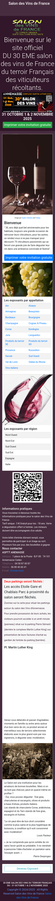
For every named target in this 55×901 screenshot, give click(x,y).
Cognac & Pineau (37, 323)
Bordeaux (10, 317)
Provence (10, 350)
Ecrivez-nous (17, 570)
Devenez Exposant (27, 868)
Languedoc (34, 335)
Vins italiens (11, 367)
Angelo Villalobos (27, 218)
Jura (7, 335)
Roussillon (34, 350)
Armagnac (10, 311)
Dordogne (34, 329)
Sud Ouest (34, 356)
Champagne (11, 323)
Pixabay (37, 218)
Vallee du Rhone (37, 362)
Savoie (8, 356)
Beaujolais (34, 311)
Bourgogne (34, 317)
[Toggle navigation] (4, 10)
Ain (7, 305)
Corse (8, 329)
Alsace (32, 305)
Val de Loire (11, 362)
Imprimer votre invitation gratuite (27, 125)
